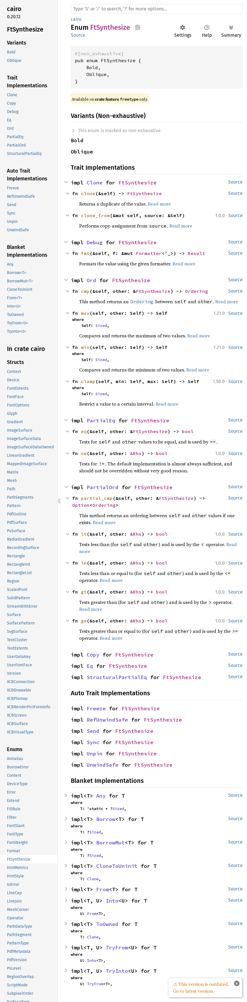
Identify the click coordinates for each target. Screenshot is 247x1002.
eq (84, 431)
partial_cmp (97, 498)
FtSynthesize (137, 182)
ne (84, 453)
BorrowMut (110, 842)
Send (93, 731)
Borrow (105, 819)
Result (196, 253)
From (102, 889)
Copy (93, 654)
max (85, 313)
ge (84, 621)
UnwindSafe (102, 764)
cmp (85, 291)
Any (101, 795)
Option (81, 505)
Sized (101, 325)
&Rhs (136, 453)
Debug (95, 242)
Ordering (196, 291)
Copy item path (137, 27)
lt (84, 534)
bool (188, 431)
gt (84, 592)
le (84, 563)
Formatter (149, 253)
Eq (90, 666)
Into (112, 900)
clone (88, 193)
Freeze (96, 708)
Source (78, 35)
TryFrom (117, 947)
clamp (88, 381)
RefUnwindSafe (107, 719)
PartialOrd (102, 487)
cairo (76, 19)
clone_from (95, 215)
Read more (159, 204)
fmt (85, 253)
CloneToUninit (117, 866)
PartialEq (101, 420)
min (85, 347)
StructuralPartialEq (117, 677)
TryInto (117, 971)
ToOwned (107, 924)
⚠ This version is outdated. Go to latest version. (201, 987)
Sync (93, 742)
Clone (95, 182)
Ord (91, 280)
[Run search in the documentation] (157, 9)
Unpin (95, 753)
